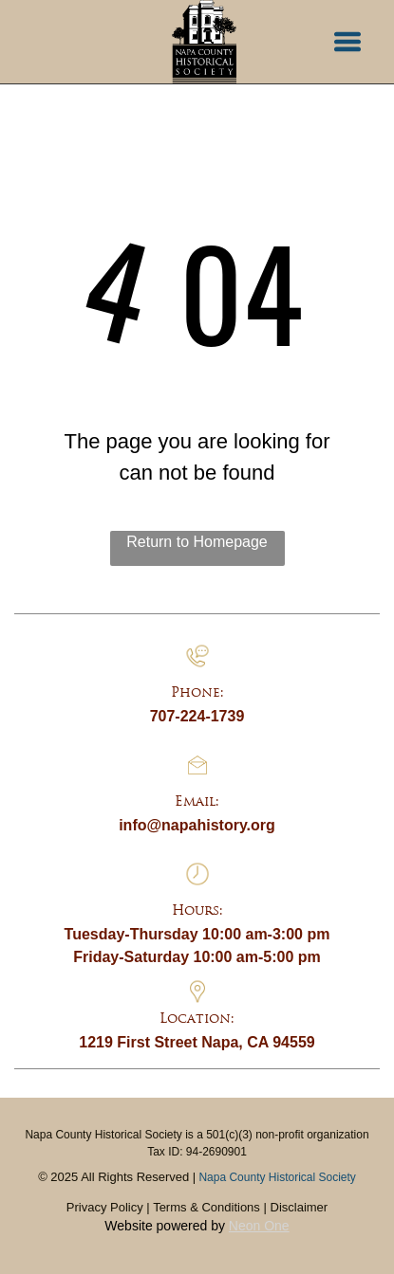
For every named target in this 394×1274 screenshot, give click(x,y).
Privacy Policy (104, 1207)
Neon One (259, 1225)
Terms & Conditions (206, 1207)
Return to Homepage (197, 542)
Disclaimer (299, 1207)
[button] (347, 41)
